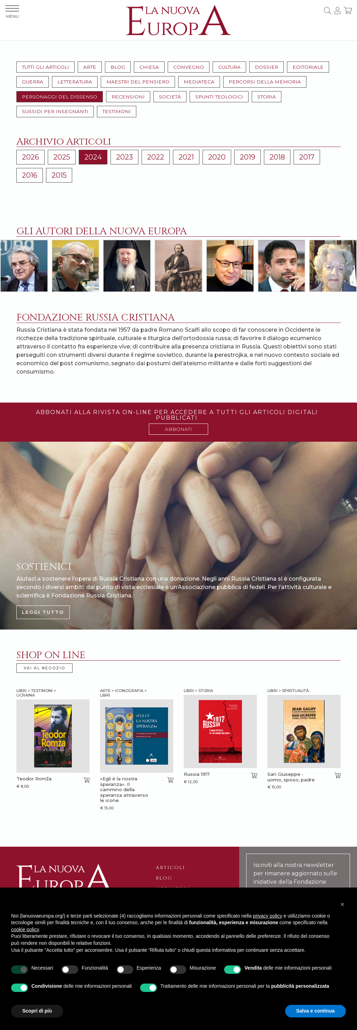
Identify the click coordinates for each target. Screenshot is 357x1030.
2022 (155, 157)
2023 (124, 157)
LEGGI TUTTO (43, 612)
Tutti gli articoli (45, 67)
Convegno (188, 67)
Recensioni (128, 97)
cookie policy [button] (25, 929)
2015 (59, 175)
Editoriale (308, 67)
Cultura (229, 67)
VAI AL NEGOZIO (44, 668)
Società (170, 97)
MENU (12, 12)
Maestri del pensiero (137, 81)
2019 (247, 157)
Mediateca (199, 81)
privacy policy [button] (267, 916)
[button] (342, 904)
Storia (266, 97)
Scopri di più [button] (37, 1011)
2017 (306, 157)
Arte (89, 67)
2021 (186, 157)
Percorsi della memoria (265, 81)
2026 (30, 157)
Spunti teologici (219, 97)
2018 (277, 157)
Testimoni (116, 111)
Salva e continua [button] (315, 1011)
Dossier (266, 67)
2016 (29, 175)
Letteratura (75, 81)
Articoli (170, 868)
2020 (217, 157)
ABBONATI (178, 429)
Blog (118, 67)
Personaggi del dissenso (59, 97)
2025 (61, 157)
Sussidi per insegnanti (55, 111)
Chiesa (149, 67)
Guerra (32, 81)
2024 (93, 157)
